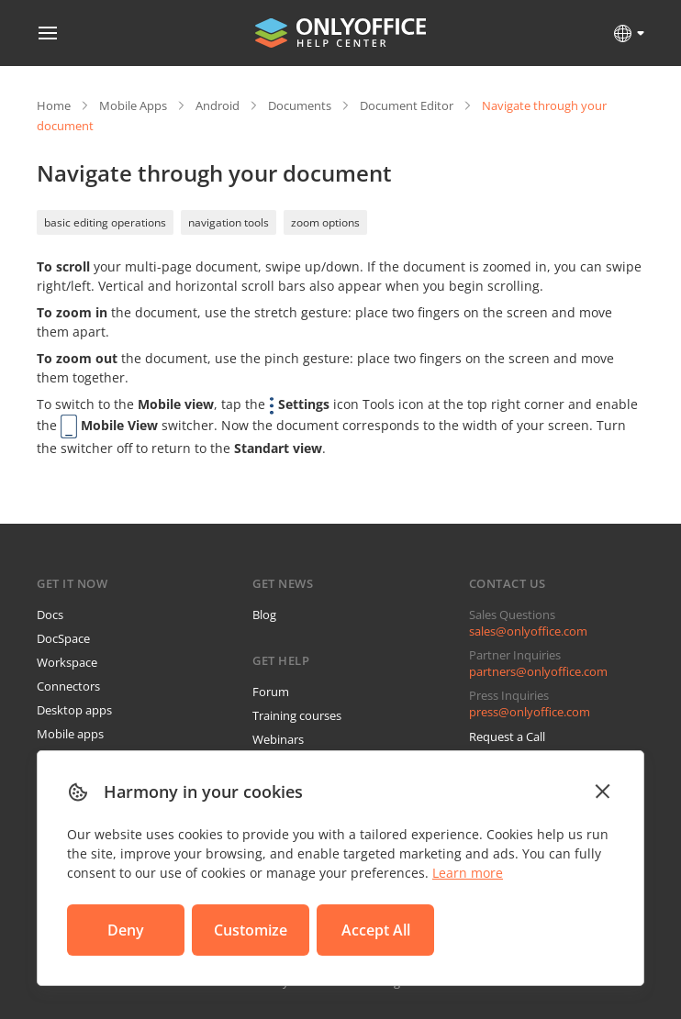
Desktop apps (74, 710)
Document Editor (406, 105)
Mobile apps (70, 733)
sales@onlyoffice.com (528, 631)
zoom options (325, 222)
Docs (50, 614)
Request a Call (507, 736)
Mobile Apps (133, 105)
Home (54, 105)
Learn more (467, 872)
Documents (299, 105)
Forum (270, 691)
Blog (264, 614)
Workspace (67, 662)
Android (217, 105)
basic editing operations (105, 222)
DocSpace (63, 638)
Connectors (68, 686)
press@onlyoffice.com (529, 711)
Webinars (278, 739)
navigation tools (228, 222)
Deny (125, 930)
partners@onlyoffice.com (538, 671)
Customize (250, 930)
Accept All (375, 930)
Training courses (296, 715)
